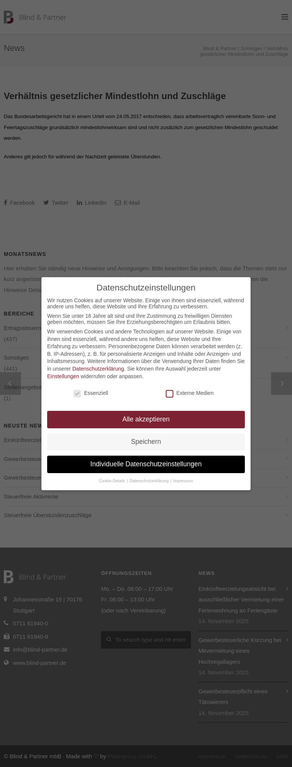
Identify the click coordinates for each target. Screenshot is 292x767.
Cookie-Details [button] (112, 480)
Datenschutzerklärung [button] (150, 480)
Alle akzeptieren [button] (146, 419)
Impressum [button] (183, 480)
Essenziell (90, 393)
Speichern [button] (146, 441)
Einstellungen (63, 376)
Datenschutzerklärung (98, 369)
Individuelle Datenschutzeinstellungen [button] (146, 464)
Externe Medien (190, 393)
